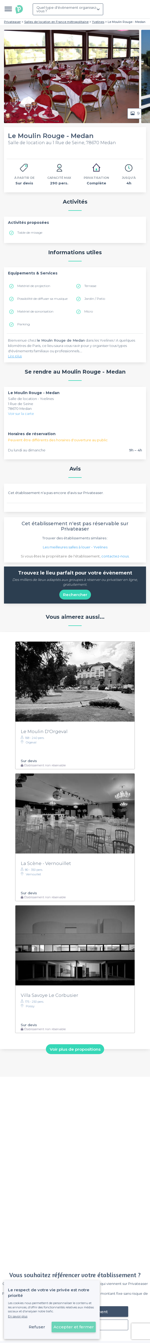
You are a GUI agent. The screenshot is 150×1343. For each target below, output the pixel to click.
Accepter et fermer (73, 1326)
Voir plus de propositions (75, 1049)
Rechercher (75, 594)
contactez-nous (115, 556)
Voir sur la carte (21, 413)
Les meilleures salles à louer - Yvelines (75, 547)
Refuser (37, 1326)
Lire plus (15, 356)
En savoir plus (17, 1316)
